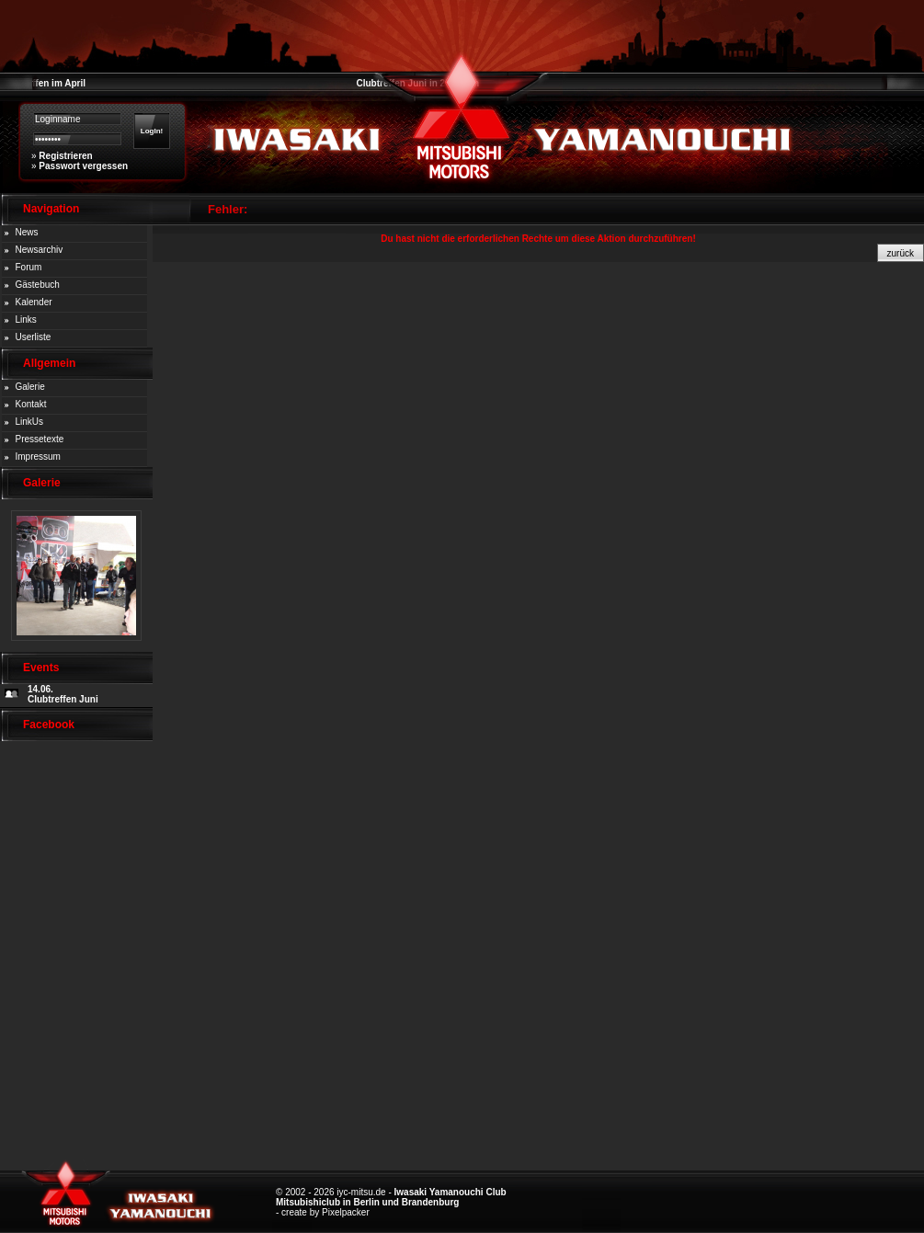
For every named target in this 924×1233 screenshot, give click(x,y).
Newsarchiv (39, 250)
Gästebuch (38, 285)
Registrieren (65, 156)
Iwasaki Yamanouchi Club (450, 1192)
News (27, 232)
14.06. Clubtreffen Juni (63, 694)
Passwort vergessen (83, 166)
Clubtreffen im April (43, 83)
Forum (29, 267)
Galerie (30, 387)
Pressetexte (40, 439)
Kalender (34, 302)
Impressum (38, 456)
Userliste (33, 337)
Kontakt (31, 404)
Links (26, 319)
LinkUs (30, 422)
